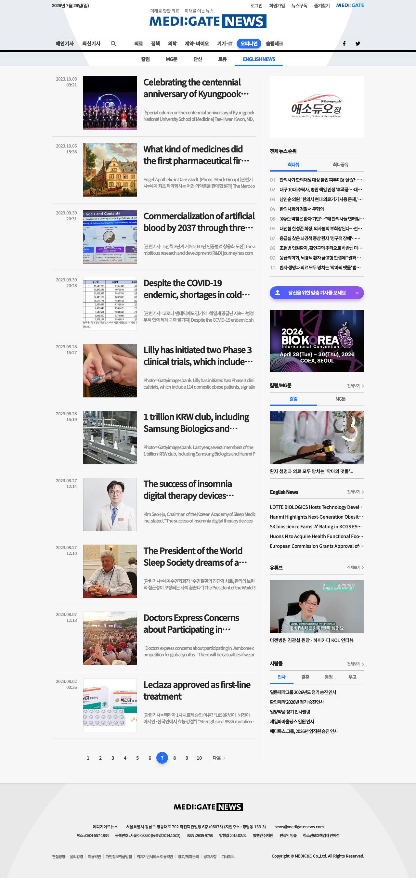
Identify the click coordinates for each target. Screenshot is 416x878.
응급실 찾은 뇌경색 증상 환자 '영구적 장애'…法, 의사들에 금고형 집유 (322, 238)
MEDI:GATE (350, 5)
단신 (197, 59)
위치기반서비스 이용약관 (154, 857)
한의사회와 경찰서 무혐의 (302, 209)
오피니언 (248, 43)
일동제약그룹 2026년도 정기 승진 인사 (303, 692)
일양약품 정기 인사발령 (290, 711)
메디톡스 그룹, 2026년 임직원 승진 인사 (304, 731)
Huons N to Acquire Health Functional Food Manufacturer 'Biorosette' (317, 536)
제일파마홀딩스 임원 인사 (292, 721)
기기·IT (224, 43)
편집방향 (58, 857)
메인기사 (65, 43)
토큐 (222, 59)
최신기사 (91, 43)
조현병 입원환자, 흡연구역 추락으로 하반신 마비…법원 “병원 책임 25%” (322, 248)
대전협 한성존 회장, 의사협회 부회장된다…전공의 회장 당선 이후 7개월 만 (322, 228)
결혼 (305, 677)
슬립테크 (274, 43)
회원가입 (277, 5)
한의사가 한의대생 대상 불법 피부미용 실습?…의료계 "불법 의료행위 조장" (322, 179)
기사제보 (227, 857)
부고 (352, 677)
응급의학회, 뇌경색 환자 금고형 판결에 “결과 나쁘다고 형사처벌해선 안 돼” (322, 257)
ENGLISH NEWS (259, 59)
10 (199, 758)
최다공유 (340, 164)
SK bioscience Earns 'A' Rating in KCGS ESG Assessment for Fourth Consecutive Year (317, 526)
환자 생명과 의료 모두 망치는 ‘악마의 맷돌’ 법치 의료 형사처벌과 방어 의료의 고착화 (322, 267)
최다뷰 (293, 164)
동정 (328, 677)
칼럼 (145, 59)
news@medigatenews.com (299, 826)
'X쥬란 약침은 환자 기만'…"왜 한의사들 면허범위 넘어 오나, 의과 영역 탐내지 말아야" (322, 218)
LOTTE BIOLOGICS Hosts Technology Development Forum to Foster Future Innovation (317, 507)
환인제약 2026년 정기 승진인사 (297, 702)
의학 (172, 43)
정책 (155, 43)
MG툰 (171, 59)
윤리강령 (76, 857)
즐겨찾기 (322, 5)
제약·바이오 (197, 43)
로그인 (256, 5)
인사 (281, 677)
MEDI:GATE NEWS (208, 18)
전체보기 (353, 385)
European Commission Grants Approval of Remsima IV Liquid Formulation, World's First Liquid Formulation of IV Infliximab (317, 546)
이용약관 (94, 857)
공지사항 (209, 857)
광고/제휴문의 (188, 857)
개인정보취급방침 (119, 857)
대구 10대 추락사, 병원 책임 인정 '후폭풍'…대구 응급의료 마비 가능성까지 (322, 189)
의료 (138, 43)
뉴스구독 (299, 5)
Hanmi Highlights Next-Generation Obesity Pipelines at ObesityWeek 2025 (317, 516)
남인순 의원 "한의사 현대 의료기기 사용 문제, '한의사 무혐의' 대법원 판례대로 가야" (322, 199)
